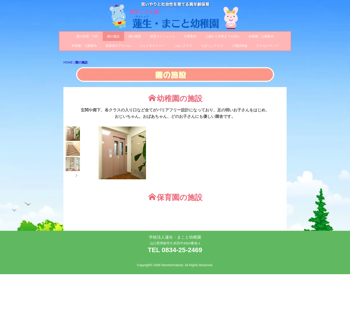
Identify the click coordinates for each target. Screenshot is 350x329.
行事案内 (190, 36)
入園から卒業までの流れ (222, 36)
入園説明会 (240, 45)
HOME (68, 62)
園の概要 (135, 36)
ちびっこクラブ (212, 45)
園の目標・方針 (87, 36)
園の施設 (113, 36)
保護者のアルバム (118, 45)
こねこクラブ (182, 45)
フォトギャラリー (152, 45)
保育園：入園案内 (84, 45)
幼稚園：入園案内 (261, 36)
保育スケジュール (162, 36)
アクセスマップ (267, 45)
